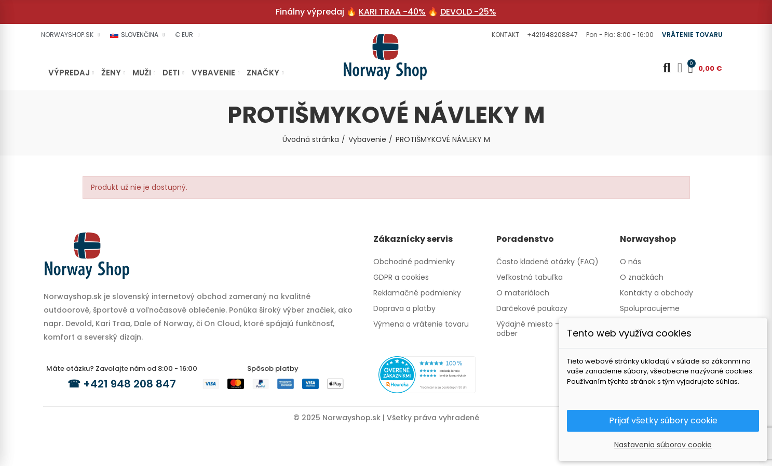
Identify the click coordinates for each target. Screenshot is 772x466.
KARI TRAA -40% (392, 12)
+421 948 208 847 (129, 384)
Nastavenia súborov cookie (663, 444)
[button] (504, 35)
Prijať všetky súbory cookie (663, 420)
